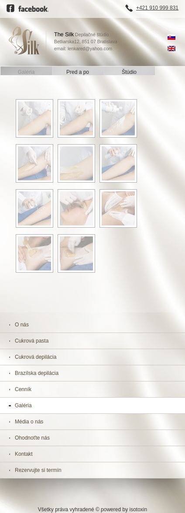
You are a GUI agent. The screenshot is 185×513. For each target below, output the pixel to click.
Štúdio (129, 72)
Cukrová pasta (31, 341)
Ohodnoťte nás (32, 438)
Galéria (26, 72)
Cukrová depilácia (35, 357)
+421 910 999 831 (157, 8)
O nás (22, 325)
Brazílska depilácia (36, 373)
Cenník (23, 389)
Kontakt (24, 454)
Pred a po (77, 72)
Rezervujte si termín (38, 470)
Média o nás (29, 422)
